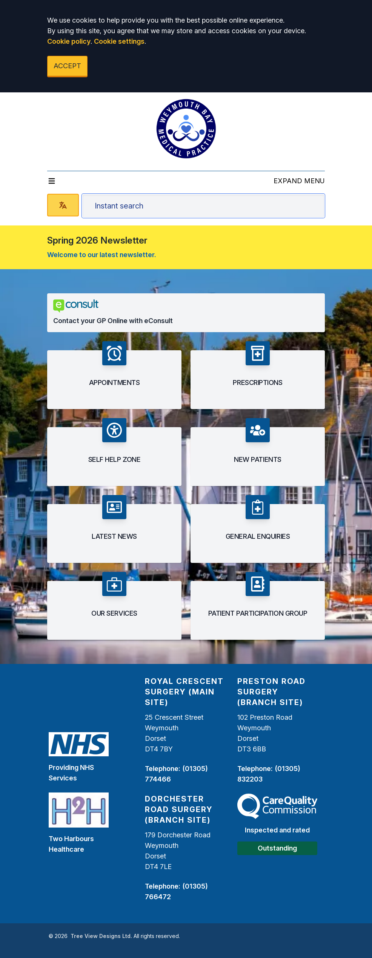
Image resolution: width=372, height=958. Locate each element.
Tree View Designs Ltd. (101, 936)
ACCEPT (67, 66)
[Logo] (186, 128)
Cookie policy (69, 41)
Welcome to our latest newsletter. (101, 255)
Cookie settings (119, 41)
